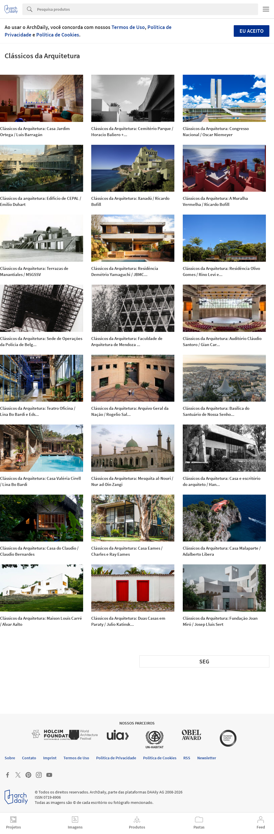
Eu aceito (252, 31)
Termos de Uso (128, 27)
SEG (204, 661)
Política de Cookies (57, 34)
